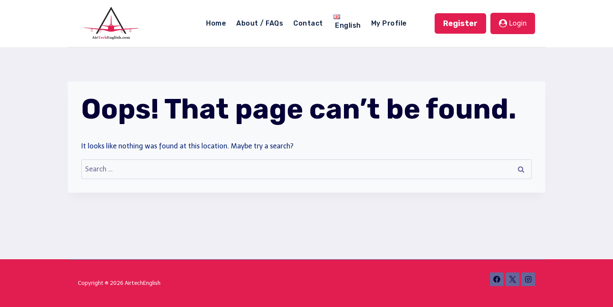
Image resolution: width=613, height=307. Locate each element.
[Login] (512, 23)
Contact (308, 23)
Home (216, 23)
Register (460, 23)
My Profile (389, 23)
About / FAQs (259, 23)
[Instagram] (528, 279)
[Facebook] (497, 279)
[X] (512, 279)
